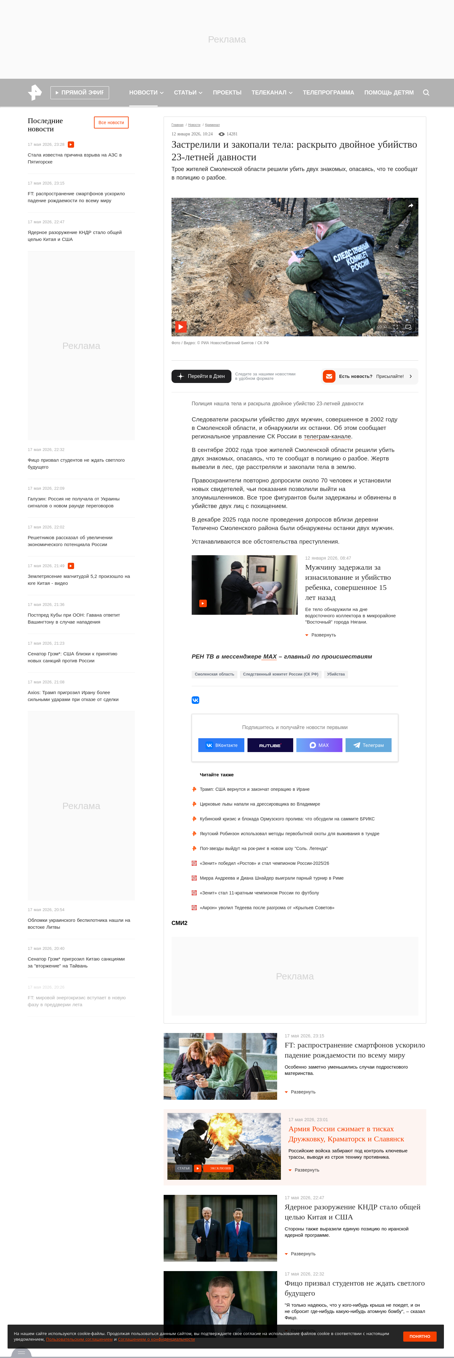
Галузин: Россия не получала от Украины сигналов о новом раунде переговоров (73, 502)
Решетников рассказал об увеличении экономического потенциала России (70, 541)
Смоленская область (214, 674)
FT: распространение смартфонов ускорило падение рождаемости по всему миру (76, 197)
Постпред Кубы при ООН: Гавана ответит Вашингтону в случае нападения (74, 618)
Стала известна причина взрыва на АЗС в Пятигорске (75, 158)
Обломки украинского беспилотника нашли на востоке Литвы (79, 923)
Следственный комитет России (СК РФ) (280, 674)
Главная (177, 125)
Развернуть (320, 634)
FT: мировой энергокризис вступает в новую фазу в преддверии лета (77, 1001)
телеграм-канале (327, 436)
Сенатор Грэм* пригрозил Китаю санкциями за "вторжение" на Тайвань (76, 962)
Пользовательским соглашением (79, 1339)
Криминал (212, 125)
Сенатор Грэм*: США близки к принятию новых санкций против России (72, 657)
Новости (194, 125)
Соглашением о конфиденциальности (156, 1339)
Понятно (420, 1336)
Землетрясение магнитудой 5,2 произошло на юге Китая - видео (79, 579)
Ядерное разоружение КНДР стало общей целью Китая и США (75, 236)
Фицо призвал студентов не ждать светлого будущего (76, 463)
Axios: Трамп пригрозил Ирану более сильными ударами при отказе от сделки (73, 696)
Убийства (336, 674)
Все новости (111, 122)
